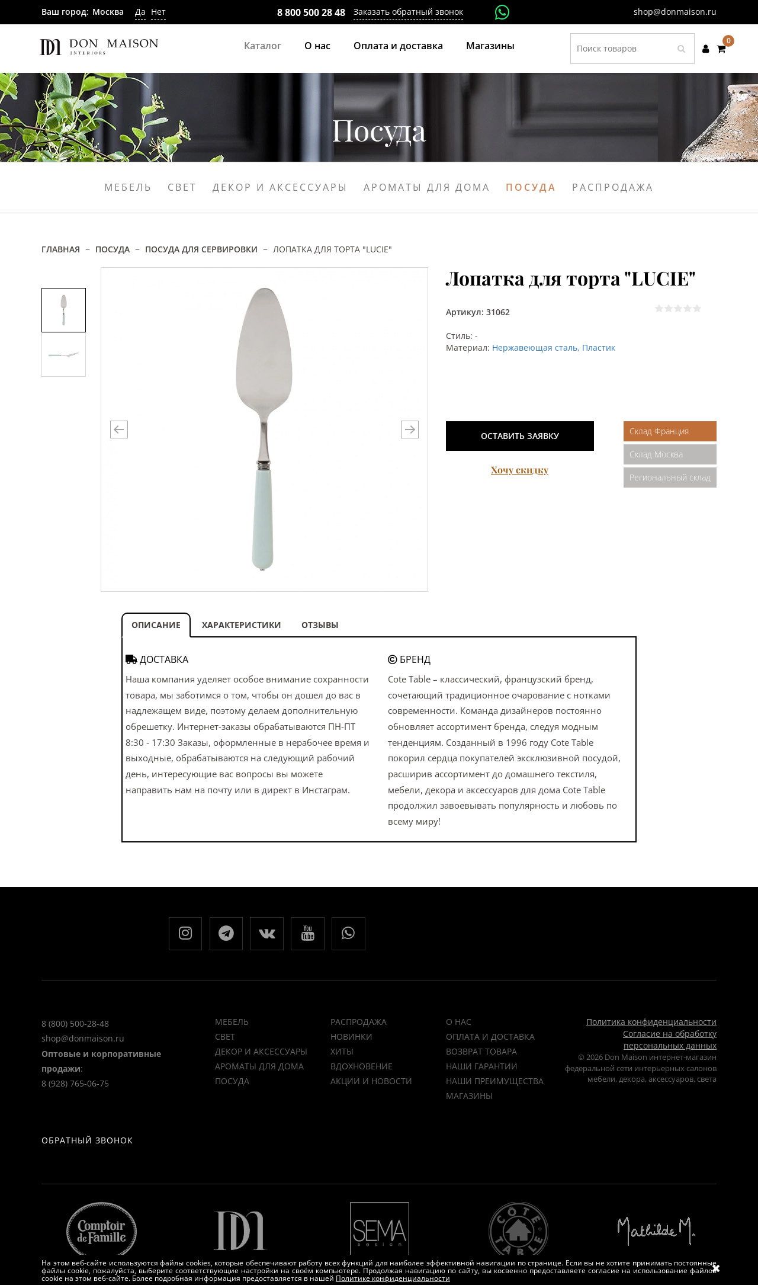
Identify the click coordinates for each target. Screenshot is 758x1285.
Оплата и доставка (398, 45)
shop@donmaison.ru (675, 11)
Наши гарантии (482, 1069)
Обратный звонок (87, 1155)
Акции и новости (371, 1084)
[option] (63, 310)
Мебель (128, 187)
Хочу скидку (519, 469)
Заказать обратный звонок (408, 11)
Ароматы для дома (427, 187)
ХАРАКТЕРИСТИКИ (241, 624)
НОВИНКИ (351, 1040)
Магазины (490, 45)
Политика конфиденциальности (651, 1025)
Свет (182, 187)
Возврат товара (481, 1054)
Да (140, 11)
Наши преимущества (495, 1084)
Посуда (531, 187)
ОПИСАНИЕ (156, 624)
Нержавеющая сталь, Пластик (553, 347)
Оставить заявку (520, 435)
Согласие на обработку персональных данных (670, 1043)
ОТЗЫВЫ (320, 624)
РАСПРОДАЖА (358, 1025)
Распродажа (613, 187)
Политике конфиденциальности (393, 1278)
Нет (158, 11)
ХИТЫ (342, 1054)
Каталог (262, 45)
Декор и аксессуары (280, 187)
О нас (317, 45)
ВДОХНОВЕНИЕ (361, 1069)
